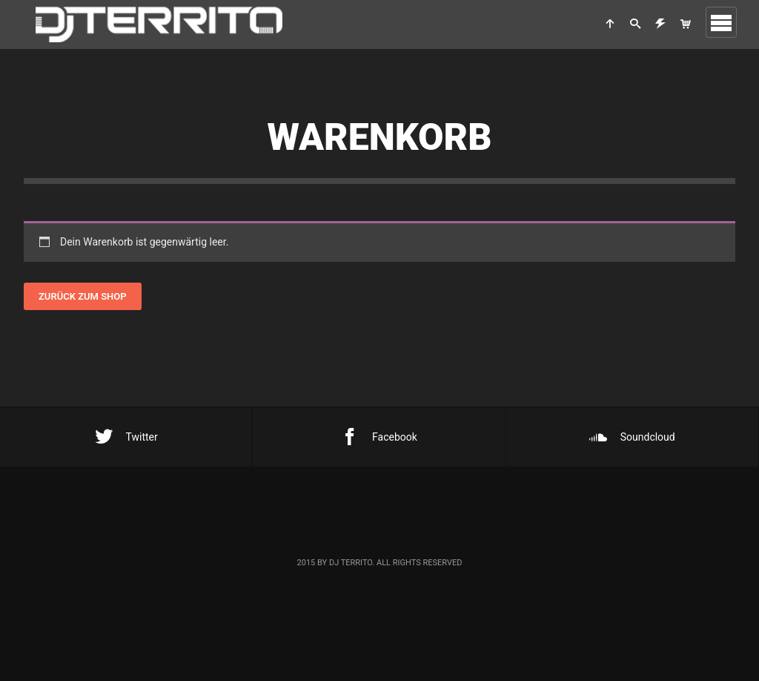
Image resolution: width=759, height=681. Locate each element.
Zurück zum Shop (83, 296)
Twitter (126, 437)
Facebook (379, 437)
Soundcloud (632, 437)
